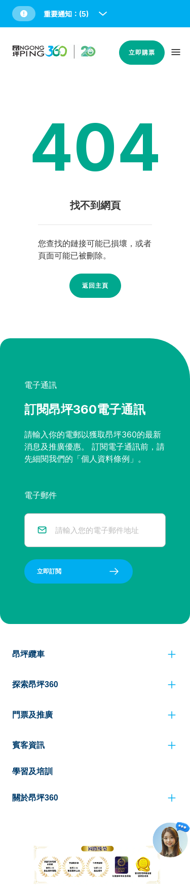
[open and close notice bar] (103, 14)
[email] (104, 530)
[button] (60, 13)
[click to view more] (172, 654)
